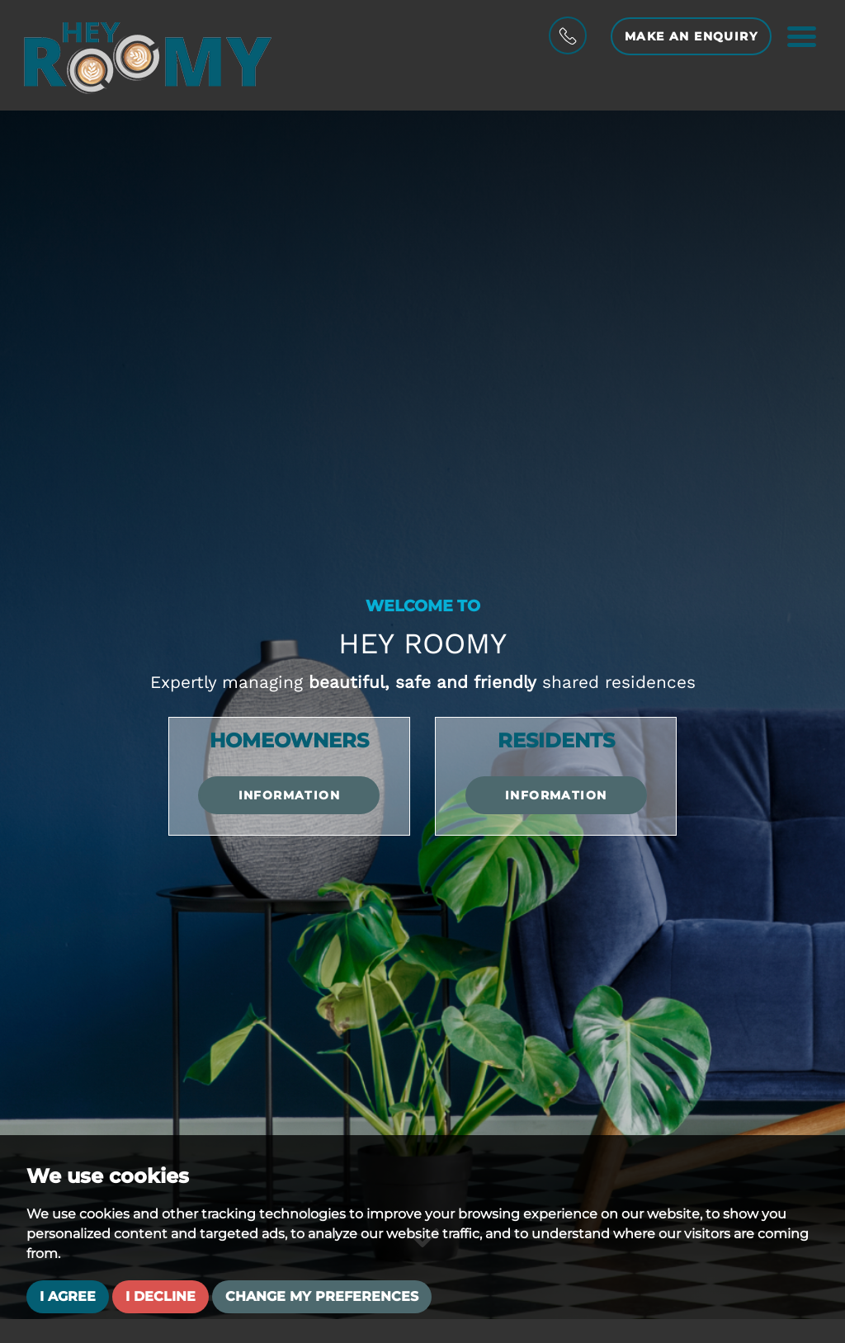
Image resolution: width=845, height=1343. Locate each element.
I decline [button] (160, 1296)
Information (289, 795)
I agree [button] (68, 1296)
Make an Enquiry (691, 36)
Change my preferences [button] (321, 1296)
